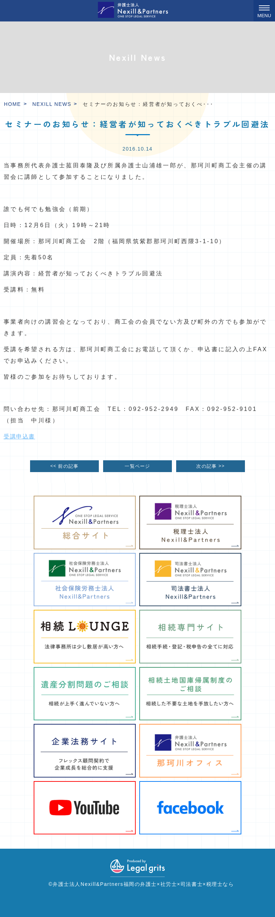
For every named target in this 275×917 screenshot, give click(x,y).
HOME (12, 104)
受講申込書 (19, 436)
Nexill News (51, 104)
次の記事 (210, 466)
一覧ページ (137, 466)
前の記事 (64, 466)
